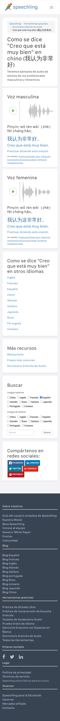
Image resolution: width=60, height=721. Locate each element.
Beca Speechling (13, 524)
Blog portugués (12, 576)
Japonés (12, 312)
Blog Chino (9, 592)
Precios (7, 536)
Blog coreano (11, 584)
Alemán (12, 300)
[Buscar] (20, 432)
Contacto (8, 707)
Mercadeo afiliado (14, 703)
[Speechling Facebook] (5, 657)
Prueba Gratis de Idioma (18, 623)
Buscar (47, 432)
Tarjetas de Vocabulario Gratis (22, 619)
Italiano (12, 306)
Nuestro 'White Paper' (16, 532)
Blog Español (10, 555)
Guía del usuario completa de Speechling (29, 515)
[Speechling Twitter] (14, 657)
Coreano (12, 329)
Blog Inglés (9, 563)
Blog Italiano (10, 571)
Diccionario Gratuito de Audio (27, 27)
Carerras (8, 699)
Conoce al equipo (13, 528)
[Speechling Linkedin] (23, 657)
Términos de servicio (16, 676)
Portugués (14, 323)
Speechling (15, 23)
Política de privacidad (16, 672)
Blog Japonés (11, 588)
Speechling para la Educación (21, 695)
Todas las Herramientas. (18, 640)
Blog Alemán (10, 567)
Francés (12, 283)
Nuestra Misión (12, 519)
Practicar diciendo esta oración (27, 151)
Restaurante (15, 354)
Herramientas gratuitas (36, 23)
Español (12, 289)
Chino (11, 294)
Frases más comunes (21, 360)
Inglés (11, 277)
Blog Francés (10, 559)
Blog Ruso (8, 580)
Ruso (10, 317)
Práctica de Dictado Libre (19, 607)
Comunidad (10, 540)
